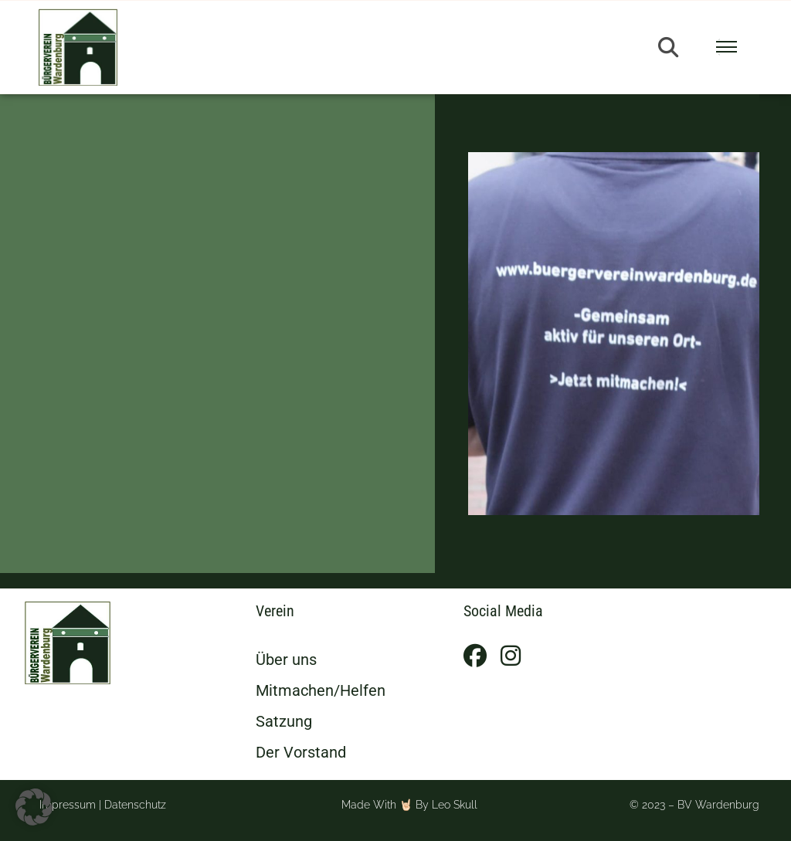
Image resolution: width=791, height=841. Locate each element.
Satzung (284, 721)
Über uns (286, 659)
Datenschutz (135, 805)
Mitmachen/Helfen (320, 690)
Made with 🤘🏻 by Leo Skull (409, 805)
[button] (668, 47)
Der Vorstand (301, 752)
